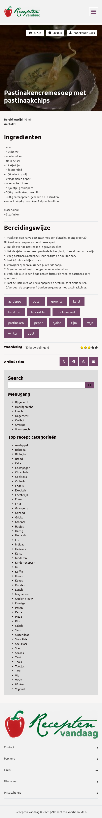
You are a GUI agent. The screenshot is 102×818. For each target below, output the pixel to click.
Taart (18, 657)
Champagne (22, 467)
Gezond (20, 512)
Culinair (20, 481)
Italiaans (20, 549)
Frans (18, 499)
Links (51, 770)
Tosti (18, 670)
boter (37, 301)
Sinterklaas (22, 634)
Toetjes (20, 666)
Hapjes (19, 526)
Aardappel (21, 445)
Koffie (19, 571)
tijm (74, 323)
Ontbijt (20, 420)
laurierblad (38, 312)
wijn (90, 323)
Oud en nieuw (24, 598)
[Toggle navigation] (93, 11)
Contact (51, 747)
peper (38, 323)
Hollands (20, 535)
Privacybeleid (51, 793)
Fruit (18, 504)
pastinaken (16, 323)
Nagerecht (22, 415)
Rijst (18, 621)
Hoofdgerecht (24, 406)
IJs (17, 540)
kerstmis (14, 312)
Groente (20, 521)
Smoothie (21, 639)
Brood (19, 458)
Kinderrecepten (25, 562)
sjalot (57, 323)
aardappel (15, 301)
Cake (18, 463)
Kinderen (21, 558)
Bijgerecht (22, 402)
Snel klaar (21, 643)
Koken (19, 576)
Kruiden (20, 585)
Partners (51, 759)
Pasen (19, 607)
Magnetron (22, 594)
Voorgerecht (23, 429)
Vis (17, 675)
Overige (20, 424)
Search (16, 378)
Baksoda (20, 449)
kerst (76, 301)
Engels (19, 485)
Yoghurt (20, 689)
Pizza (18, 616)
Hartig (19, 531)
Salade (19, 625)
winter (13, 333)
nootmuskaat (66, 312)
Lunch (19, 411)
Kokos (19, 580)
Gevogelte (21, 508)
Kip (17, 567)
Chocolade (22, 472)
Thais (18, 661)
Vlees (18, 680)
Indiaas (19, 544)
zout (31, 333)
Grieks (19, 517)
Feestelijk (21, 494)
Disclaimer (51, 781)
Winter (19, 684)
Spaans (19, 653)
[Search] (89, 385)
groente (57, 301)
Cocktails (21, 476)
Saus (18, 630)
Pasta (18, 612)
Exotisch (20, 490)
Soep (18, 648)
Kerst (18, 553)
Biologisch (21, 454)
